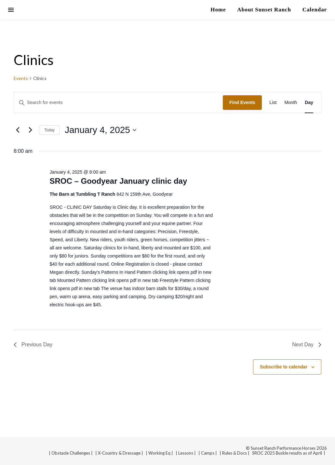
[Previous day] (17, 130)
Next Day (306, 344)
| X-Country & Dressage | (119, 453)
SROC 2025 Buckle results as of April (287, 453)
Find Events (242, 102)
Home (218, 10)
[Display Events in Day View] (309, 102)
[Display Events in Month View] (290, 102)
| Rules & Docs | (234, 453)
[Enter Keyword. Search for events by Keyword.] (118, 102)
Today (49, 130)
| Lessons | (186, 453)
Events (21, 78)
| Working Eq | (159, 453)
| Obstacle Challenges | (71, 453)
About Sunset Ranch (264, 10)
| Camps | (207, 453)
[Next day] (30, 130)
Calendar (314, 10)
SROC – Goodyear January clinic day (118, 181)
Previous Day (33, 344)
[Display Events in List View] (273, 102)
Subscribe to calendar (283, 366)
